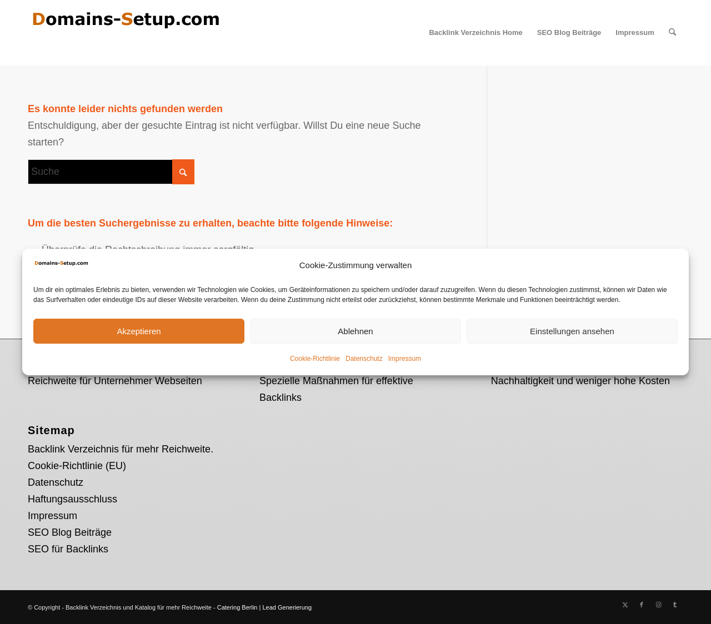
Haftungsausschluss (72, 499)
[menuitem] (475, 33)
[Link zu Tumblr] (675, 604)
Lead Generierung (287, 607)
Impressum (404, 359)
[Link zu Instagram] (658, 604)
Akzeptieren (139, 331)
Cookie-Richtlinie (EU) (77, 465)
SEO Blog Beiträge (70, 532)
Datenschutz (364, 359)
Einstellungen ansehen (572, 331)
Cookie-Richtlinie (315, 359)
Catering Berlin (237, 607)
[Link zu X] (625, 604)
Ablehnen (355, 331)
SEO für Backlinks (68, 549)
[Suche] (672, 33)
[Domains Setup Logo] (125, 33)
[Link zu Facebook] (641, 604)
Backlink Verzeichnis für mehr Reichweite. (120, 449)
